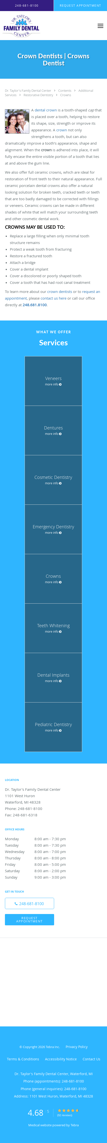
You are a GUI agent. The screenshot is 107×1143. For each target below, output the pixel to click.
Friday (40, 864)
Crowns (65, 95)
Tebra (75, 1125)
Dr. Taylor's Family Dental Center (28, 90)
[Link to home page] (27, 25)
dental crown (46, 109)
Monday (40, 839)
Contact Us (91, 1059)
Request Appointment (29, 919)
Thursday (40, 858)
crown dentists (59, 291)
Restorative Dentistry (39, 95)
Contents (65, 90)
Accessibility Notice (61, 1059)
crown (61, 129)
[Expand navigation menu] (100, 25)
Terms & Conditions (23, 1059)
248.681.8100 (35, 304)
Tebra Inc (52, 1047)
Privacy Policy (77, 1046)
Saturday (40, 871)
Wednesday (40, 851)
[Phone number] (29, 903)
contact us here (53, 298)
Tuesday (40, 845)
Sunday (40, 877)
